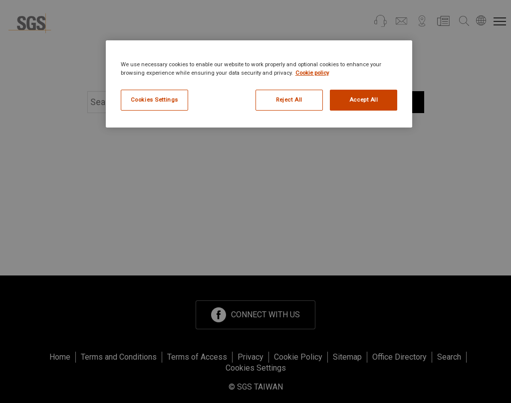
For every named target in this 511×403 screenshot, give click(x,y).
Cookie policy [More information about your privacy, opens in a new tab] (312, 72)
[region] (259, 84)
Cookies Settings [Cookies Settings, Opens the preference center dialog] (154, 99)
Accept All (363, 99)
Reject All (289, 99)
